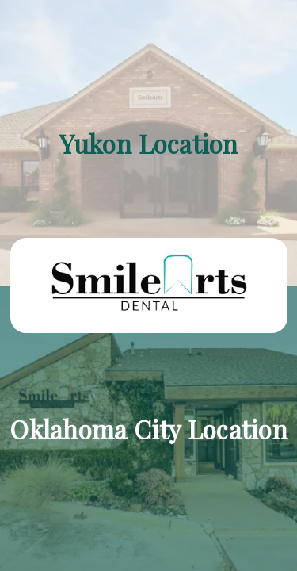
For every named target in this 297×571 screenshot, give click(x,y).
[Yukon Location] (148, 143)
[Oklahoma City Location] (148, 428)
